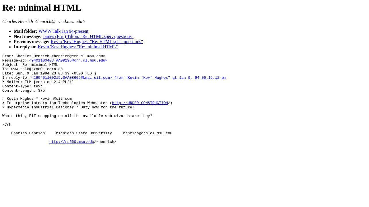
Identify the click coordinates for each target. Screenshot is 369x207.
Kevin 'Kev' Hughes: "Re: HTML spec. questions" (97, 41)
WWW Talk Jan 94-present (63, 31)
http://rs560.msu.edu (71, 158)
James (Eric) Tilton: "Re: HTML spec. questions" (88, 36)
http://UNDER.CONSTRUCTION (140, 112)
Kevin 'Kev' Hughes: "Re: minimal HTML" (78, 46)
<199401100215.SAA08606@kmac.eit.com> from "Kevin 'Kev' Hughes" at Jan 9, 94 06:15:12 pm (128, 82)
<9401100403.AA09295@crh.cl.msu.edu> (68, 61)
